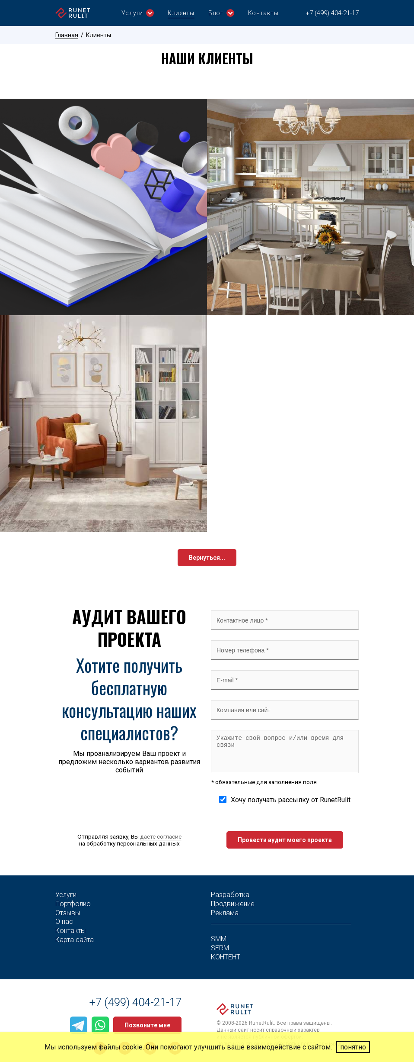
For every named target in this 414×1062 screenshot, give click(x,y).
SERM (220, 948)
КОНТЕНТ (225, 957)
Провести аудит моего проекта (285, 839)
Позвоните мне (147, 1025)
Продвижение (233, 904)
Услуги (137, 13)
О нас (64, 921)
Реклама (225, 913)
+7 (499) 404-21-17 (332, 13)
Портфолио (73, 904)
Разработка (230, 895)
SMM (218, 939)
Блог (221, 13)
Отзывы (67, 913)
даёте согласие (161, 836)
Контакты (263, 13)
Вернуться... (207, 557)
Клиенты (181, 13)
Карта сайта (74, 940)
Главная (66, 35)
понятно (353, 1047)
